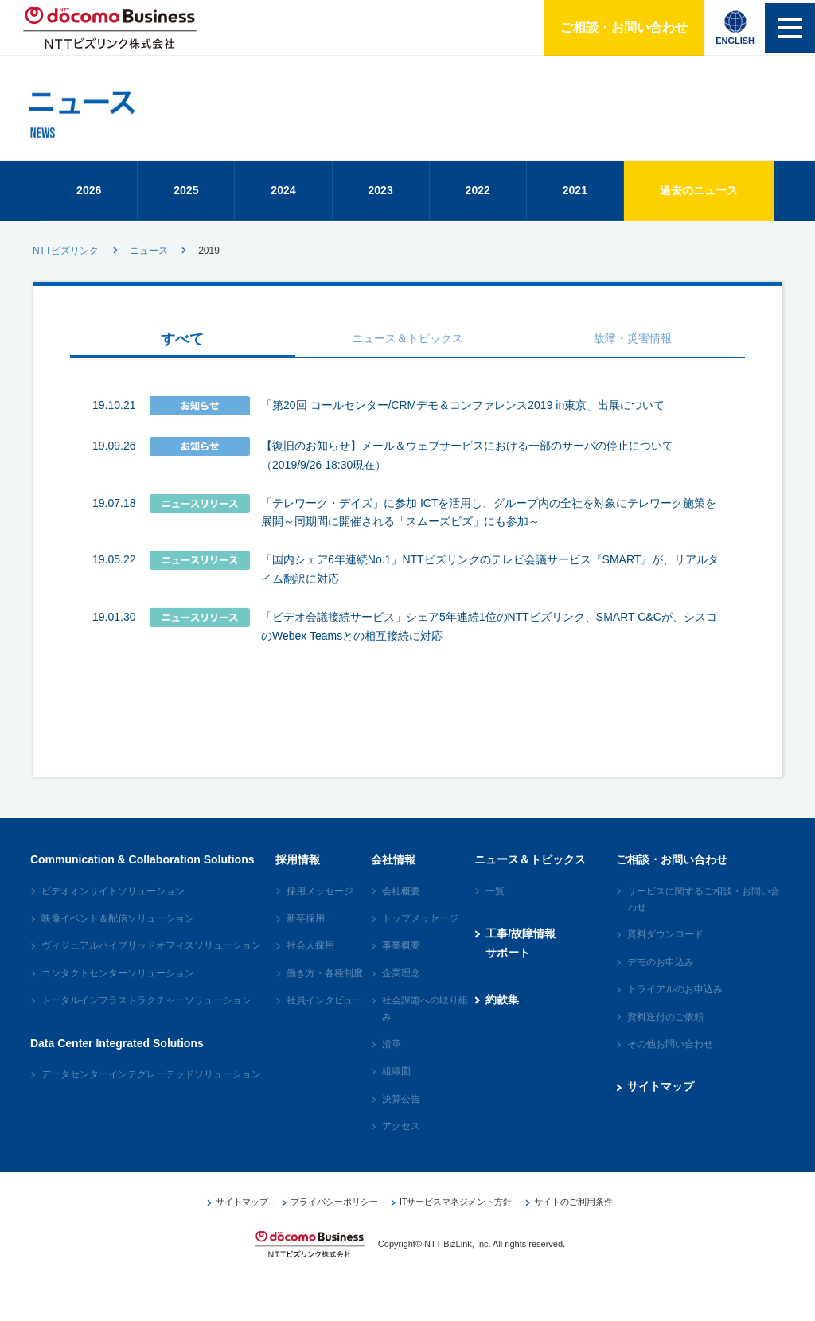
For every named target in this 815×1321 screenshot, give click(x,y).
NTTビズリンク (66, 265)
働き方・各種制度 (325, 987)
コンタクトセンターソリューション (117, 987)
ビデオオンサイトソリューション (113, 905)
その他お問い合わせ (670, 1058)
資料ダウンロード (665, 948)
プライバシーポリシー (332, 1216)
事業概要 (401, 959)
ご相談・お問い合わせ (618, 27)
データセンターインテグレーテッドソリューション (151, 1088)
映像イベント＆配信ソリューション (117, 932)
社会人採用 (310, 959)
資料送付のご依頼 (665, 1031)
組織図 (396, 1085)
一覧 (495, 905)
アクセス (401, 1140)
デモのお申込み (660, 976)
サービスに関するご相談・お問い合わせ (703, 913)
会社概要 (401, 905)
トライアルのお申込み (675, 1003)
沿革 (391, 1058)
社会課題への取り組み (425, 1022)
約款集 (502, 1013)
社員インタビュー (325, 1014)
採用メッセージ (320, 905)
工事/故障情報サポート (520, 957)
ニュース (149, 265)
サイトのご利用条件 (570, 1216)
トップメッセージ (420, 932)
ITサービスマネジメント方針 (453, 1216)
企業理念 (401, 987)
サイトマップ (660, 1100)
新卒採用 (306, 932)
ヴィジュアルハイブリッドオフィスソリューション (151, 959)
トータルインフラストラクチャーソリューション (146, 1014)
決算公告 (401, 1113)
